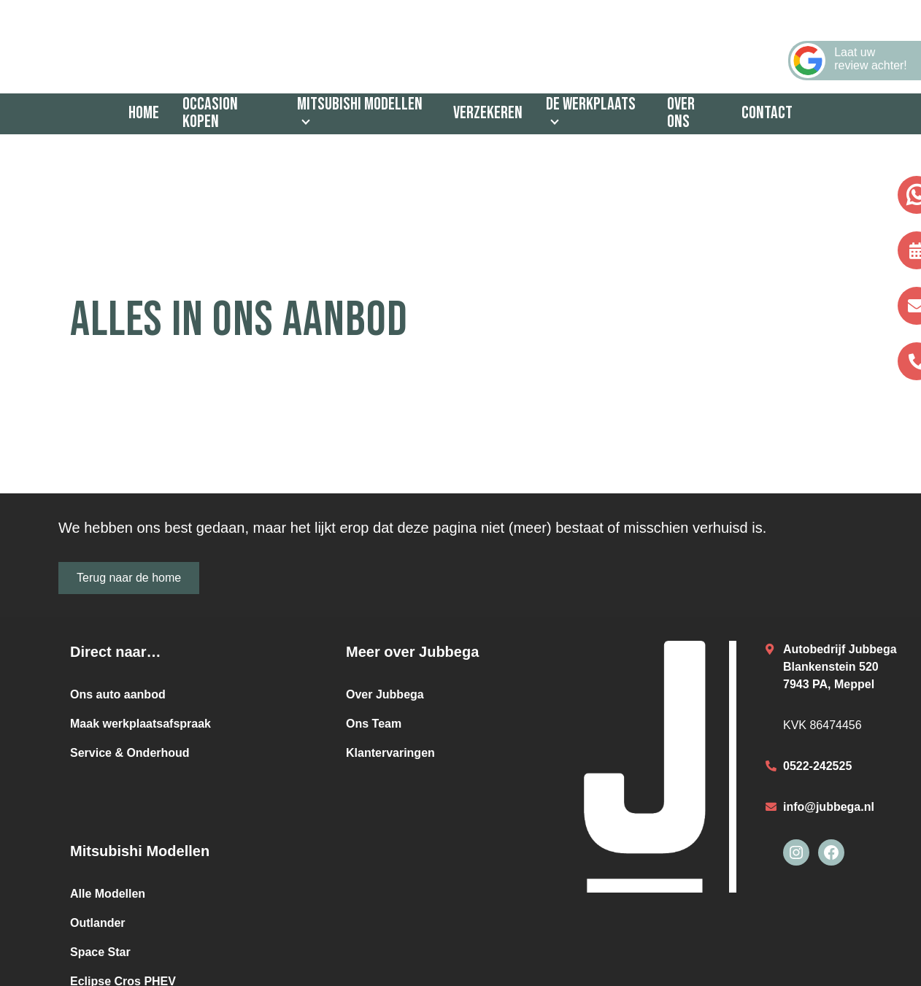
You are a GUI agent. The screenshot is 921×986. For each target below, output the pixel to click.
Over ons (681, 112)
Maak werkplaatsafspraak (140, 723)
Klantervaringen (390, 753)
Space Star (100, 952)
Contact (767, 112)
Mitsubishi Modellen (360, 104)
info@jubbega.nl (828, 807)
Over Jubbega (385, 694)
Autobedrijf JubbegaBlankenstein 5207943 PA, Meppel (840, 666)
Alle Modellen (107, 893)
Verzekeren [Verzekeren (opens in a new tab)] (488, 112)
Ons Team (373, 723)
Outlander (98, 923)
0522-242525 (817, 766)
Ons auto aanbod (118, 694)
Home (143, 112)
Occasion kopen (210, 112)
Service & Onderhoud (130, 753)
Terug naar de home (129, 577)
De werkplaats (591, 104)
